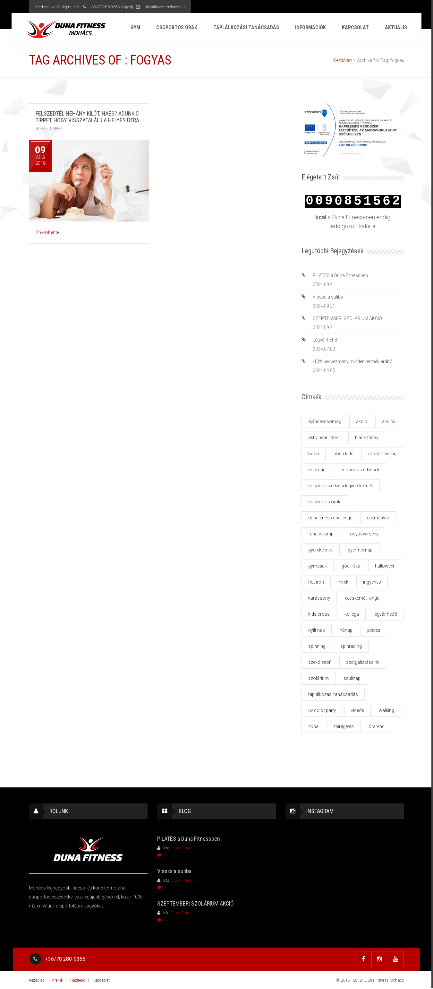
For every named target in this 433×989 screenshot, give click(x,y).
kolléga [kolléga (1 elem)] (351, 614)
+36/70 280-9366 (100, 7)
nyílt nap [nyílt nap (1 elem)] (316, 630)
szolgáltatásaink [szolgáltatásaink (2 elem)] (362, 662)
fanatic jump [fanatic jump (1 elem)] (321, 533)
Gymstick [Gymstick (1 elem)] (317, 565)
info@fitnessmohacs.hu (164, 7)
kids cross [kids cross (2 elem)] (319, 614)
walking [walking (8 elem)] (386, 710)
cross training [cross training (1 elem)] (382, 453)
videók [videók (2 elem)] (357, 710)
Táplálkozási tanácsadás (243, 29)
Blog (41, 128)
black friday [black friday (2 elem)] (366, 437)
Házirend (77, 979)
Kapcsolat (352, 29)
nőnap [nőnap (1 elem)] (346, 630)
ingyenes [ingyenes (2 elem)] (372, 582)
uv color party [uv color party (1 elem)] (322, 710)
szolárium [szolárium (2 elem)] (318, 678)
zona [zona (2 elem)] (313, 726)
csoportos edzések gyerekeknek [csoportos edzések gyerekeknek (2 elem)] (340, 485)
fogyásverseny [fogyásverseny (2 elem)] (363, 533)
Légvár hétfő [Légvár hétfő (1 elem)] (385, 614)
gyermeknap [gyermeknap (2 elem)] (360, 549)
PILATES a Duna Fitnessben (340, 275)
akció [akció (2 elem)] (361, 421)
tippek (55, 128)
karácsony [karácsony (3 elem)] (319, 598)
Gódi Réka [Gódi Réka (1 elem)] (351, 565)
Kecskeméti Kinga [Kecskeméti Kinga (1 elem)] (362, 598)
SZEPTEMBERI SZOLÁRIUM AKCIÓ (347, 318)
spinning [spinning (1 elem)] (317, 646)
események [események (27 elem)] (378, 517)
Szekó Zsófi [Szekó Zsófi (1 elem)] (319, 662)
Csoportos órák (173, 29)
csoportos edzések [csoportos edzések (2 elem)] (359, 469)
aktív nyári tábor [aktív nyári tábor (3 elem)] (324, 437)
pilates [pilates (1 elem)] (373, 630)
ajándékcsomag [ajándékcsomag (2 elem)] (324, 421)
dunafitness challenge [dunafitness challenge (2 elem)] (330, 517)
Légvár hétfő (325, 340)
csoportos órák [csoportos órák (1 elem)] (324, 501)
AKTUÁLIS (393, 29)
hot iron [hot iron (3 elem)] (316, 582)
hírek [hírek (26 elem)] (343, 582)
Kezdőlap (342, 60)
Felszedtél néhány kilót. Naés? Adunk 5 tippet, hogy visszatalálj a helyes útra (87, 117)
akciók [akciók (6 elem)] (388, 421)
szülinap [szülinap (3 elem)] (352, 678)
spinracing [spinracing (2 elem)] (351, 646)
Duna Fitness (183, 848)
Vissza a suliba (328, 296)
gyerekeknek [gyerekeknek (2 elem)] (320, 549)
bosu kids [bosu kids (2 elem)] (343, 453)
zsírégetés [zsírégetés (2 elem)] (343, 726)
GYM (132, 29)
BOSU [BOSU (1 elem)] (313, 453)
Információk (307, 29)
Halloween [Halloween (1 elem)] (385, 565)
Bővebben (47, 232)
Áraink (57, 979)
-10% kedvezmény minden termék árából (353, 361)
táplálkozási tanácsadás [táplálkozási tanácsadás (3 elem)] (333, 694)
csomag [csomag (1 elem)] (317, 469)
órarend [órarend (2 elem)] (377, 726)
